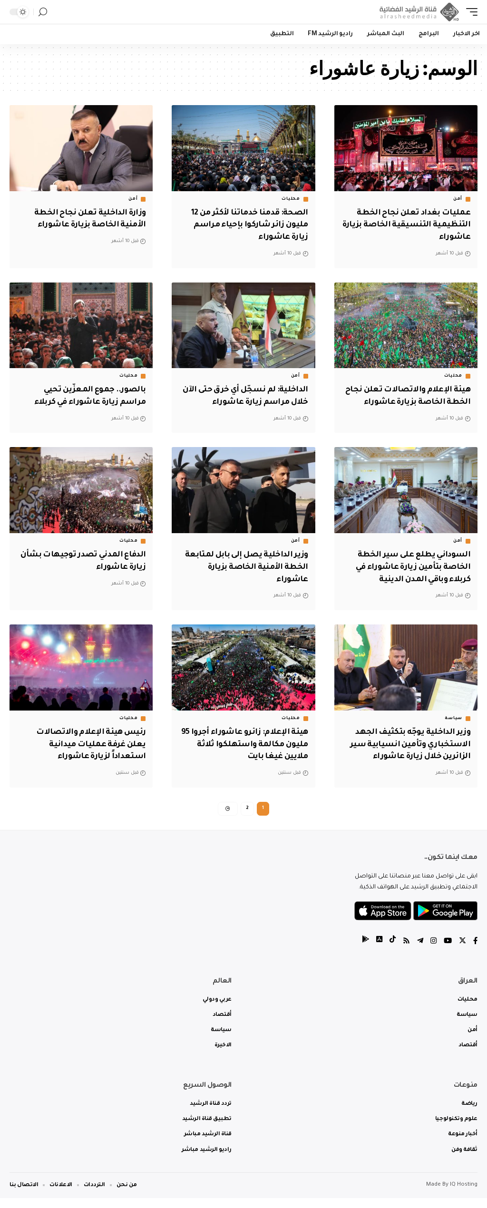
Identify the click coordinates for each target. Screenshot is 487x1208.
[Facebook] (475, 951)
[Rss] (404, 951)
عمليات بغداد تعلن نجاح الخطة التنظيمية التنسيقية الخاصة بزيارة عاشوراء (410, 224)
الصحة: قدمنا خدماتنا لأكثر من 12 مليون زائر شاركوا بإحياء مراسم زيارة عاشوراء (246, 224)
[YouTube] (446, 951)
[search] (42, 12)
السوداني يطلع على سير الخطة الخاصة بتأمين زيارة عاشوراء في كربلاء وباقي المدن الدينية (409, 576)
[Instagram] (432, 951)
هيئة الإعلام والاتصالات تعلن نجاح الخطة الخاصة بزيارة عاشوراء (415, 400)
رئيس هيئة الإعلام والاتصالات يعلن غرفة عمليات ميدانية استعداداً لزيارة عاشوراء (89, 752)
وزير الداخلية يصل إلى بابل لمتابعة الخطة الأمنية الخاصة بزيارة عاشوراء (250, 576)
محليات (291, 199)
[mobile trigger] (469, 12)
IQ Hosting (463, 1195)
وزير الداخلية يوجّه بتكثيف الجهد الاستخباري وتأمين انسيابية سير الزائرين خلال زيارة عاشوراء (407, 752)
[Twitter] (462, 951)
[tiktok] (389, 951)
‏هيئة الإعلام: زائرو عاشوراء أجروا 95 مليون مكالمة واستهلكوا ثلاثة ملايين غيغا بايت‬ (245, 752)
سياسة (453, 726)
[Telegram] (418, 951)
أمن (457, 199)
